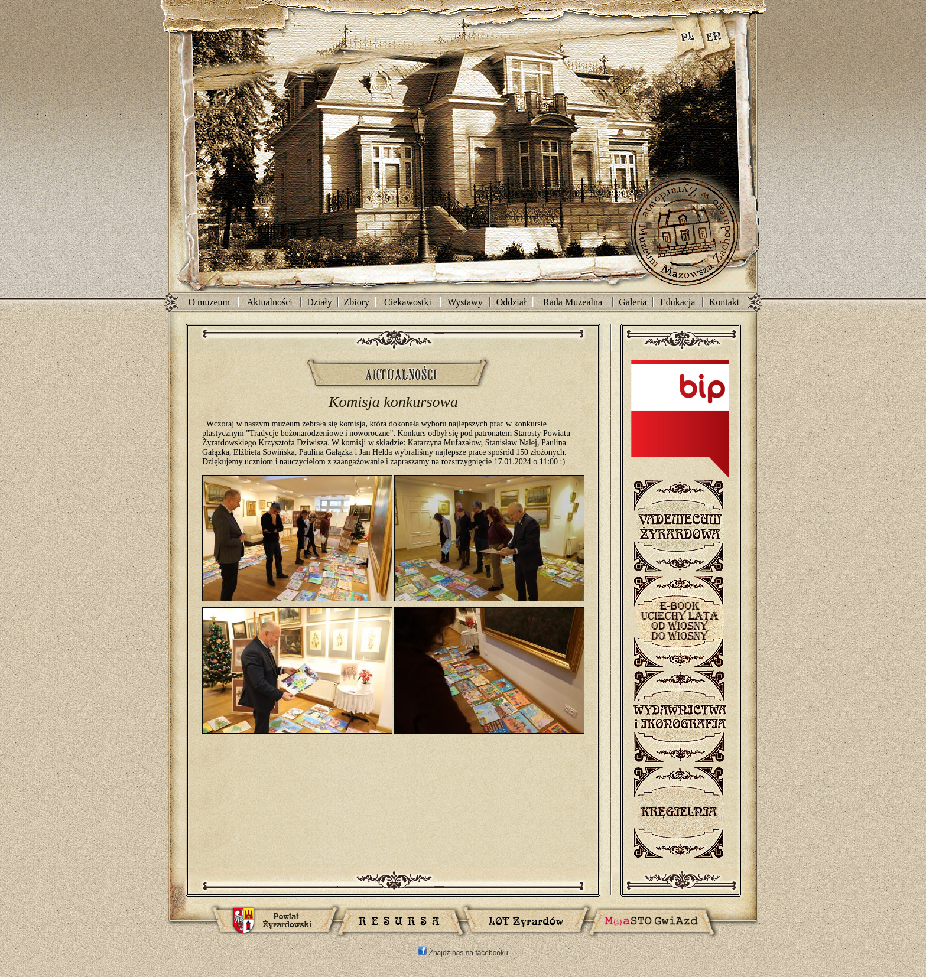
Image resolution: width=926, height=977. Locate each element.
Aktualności (269, 302)
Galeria (632, 302)
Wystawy (464, 302)
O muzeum (209, 302)
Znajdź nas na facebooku (463, 953)
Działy (319, 302)
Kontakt (724, 302)
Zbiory (357, 302)
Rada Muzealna (572, 302)
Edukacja (678, 302)
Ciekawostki (407, 302)
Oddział (511, 302)
